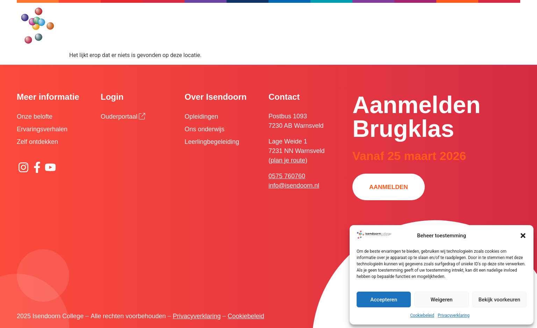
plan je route (288, 160)
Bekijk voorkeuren (499, 299)
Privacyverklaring (454, 315)
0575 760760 (286, 176)
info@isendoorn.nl (293, 185)
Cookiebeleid (422, 315)
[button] (523, 235)
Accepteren (383, 299)
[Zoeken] (306, 16)
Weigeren (442, 299)
